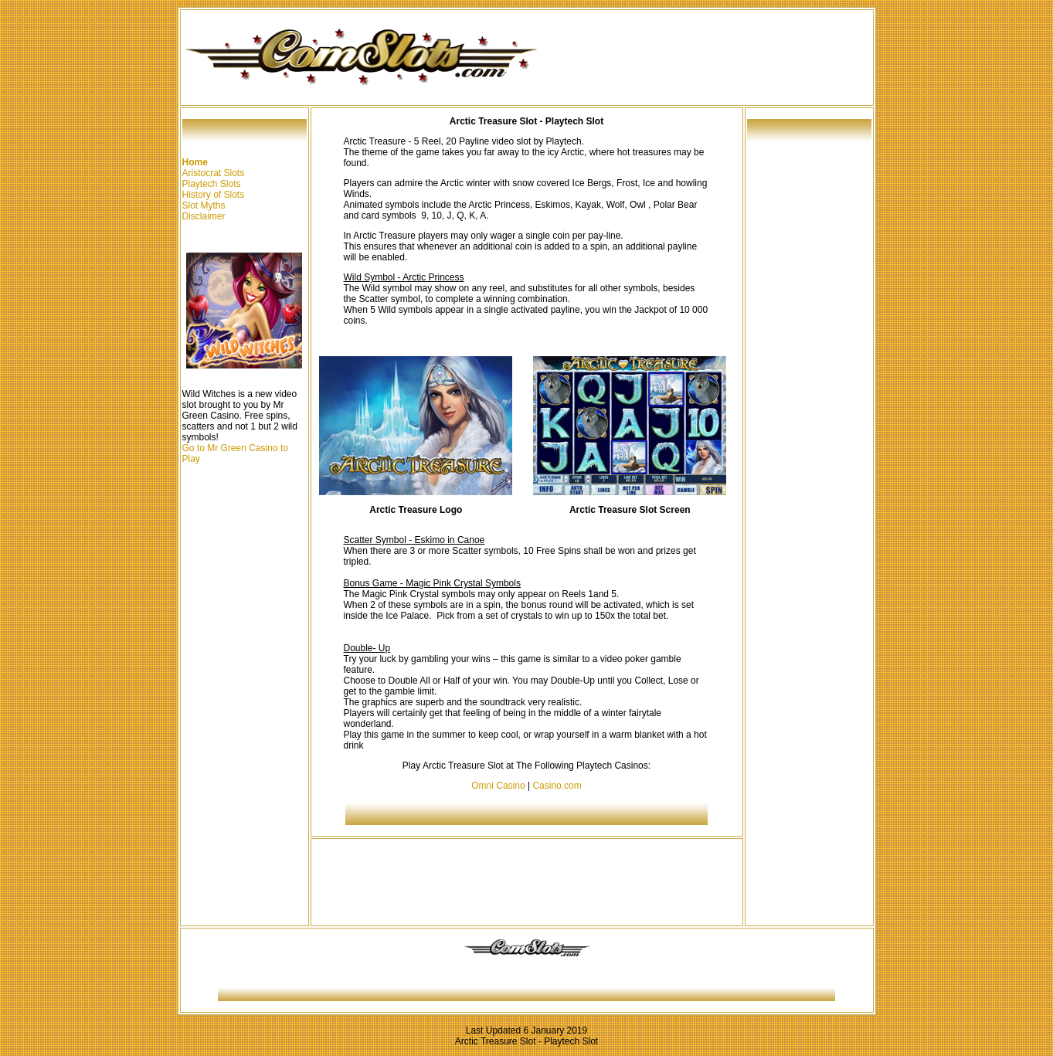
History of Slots (213, 194)
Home (195, 162)
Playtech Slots (211, 183)
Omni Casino (498, 785)
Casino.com (556, 785)
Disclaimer (204, 216)
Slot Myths (204, 205)
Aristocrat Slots (213, 173)
